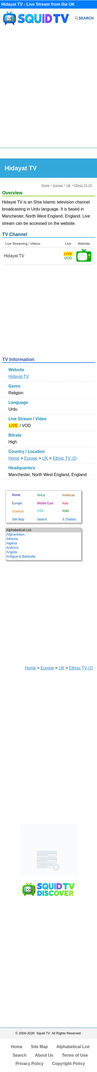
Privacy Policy (30, 1063)
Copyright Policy (68, 1063)
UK (68, 185)
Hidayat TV (19, 376)
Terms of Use (75, 1055)
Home (45, 185)
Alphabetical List (72, 1046)
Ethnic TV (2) (83, 185)
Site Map (39, 1046)
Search (19, 1055)
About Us (44, 1055)
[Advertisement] (48, 87)
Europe (58, 185)
